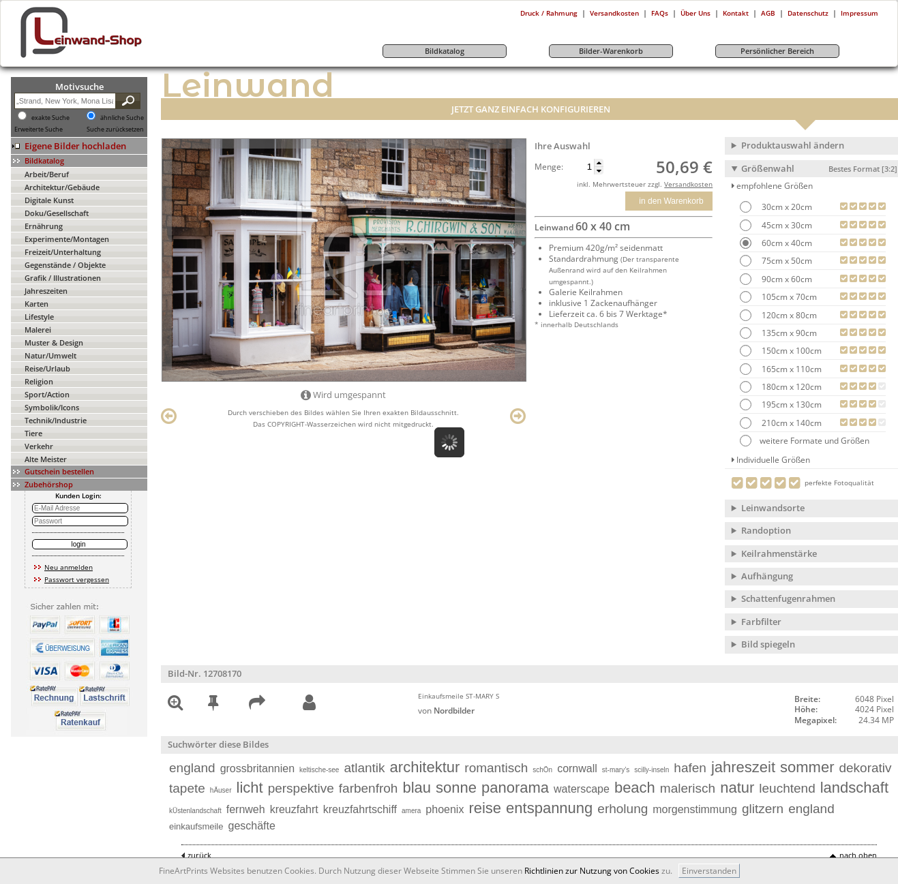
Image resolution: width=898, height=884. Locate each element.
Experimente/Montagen (67, 239)
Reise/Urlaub (47, 368)
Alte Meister (46, 459)
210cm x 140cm (791, 423)
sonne (456, 787)
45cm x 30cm (786, 225)
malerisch (687, 788)
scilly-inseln (651, 770)
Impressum (859, 13)
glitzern (762, 809)
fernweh (245, 809)
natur (737, 787)
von (446, 710)
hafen (690, 768)
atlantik (364, 768)
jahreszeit (743, 767)
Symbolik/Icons (52, 407)
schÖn (542, 770)
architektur (425, 767)
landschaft (854, 787)
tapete (187, 788)
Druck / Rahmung (549, 13)
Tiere (33, 433)
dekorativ (865, 768)
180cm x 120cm (791, 387)
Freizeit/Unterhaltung (63, 252)
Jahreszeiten (46, 291)
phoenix (444, 809)
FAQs (659, 13)
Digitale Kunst (49, 200)
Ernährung (44, 226)
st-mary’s (615, 770)
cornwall (577, 768)
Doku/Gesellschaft (57, 213)
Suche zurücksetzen (115, 129)
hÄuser (221, 790)
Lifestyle (39, 316)
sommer (807, 767)
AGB (768, 13)
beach (634, 787)
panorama (515, 787)
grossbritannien (257, 768)
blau (416, 787)
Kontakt (736, 13)
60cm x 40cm (786, 243)
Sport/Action (47, 394)
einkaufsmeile (196, 826)
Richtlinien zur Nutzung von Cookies (591, 871)
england (192, 768)
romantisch (496, 768)
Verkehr (39, 446)
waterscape (582, 789)
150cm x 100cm (791, 350)
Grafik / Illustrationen (63, 278)
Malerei (38, 329)
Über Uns (695, 13)
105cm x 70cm (788, 297)
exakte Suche (50, 118)
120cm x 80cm (788, 315)
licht (250, 787)
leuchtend (787, 788)
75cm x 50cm (786, 260)
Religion (39, 381)
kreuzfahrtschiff (360, 809)
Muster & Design (54, 342)
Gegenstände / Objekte (65, 265)
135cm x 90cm (788, 333)
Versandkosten (614, 13)
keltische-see (319, 770)
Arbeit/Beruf (47, 174)
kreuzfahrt (294, 809)
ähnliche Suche (122, 118)
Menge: (549, 167)
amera (411, 810)
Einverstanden (709, 871)
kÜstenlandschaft (195, 810)
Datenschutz (808, 13)
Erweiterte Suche (38, 129)
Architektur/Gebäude (62, 187)
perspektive (301, 788)
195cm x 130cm (791, 404)
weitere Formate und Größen (804, 440)
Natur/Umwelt (50, 355)
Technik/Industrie (56, 420)
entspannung (549, 808)
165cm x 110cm (791, 369)
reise (484, 808)
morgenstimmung (695, 809)
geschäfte (251, 826)
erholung (622, 809)
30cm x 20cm (786, 207)
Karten (36, 304)
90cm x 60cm (786, 279)
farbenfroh (368, 788)
